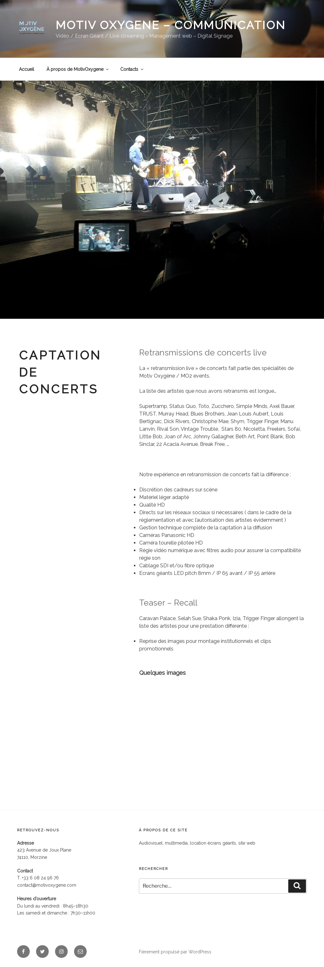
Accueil (26, 69)
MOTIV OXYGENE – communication (171, 25)
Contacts (132, 69)
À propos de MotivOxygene (78, 69)
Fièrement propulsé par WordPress (175, 951)
